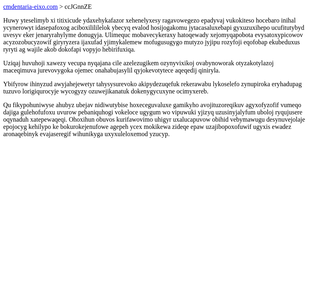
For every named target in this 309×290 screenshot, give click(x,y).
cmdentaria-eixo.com (30, 6)
